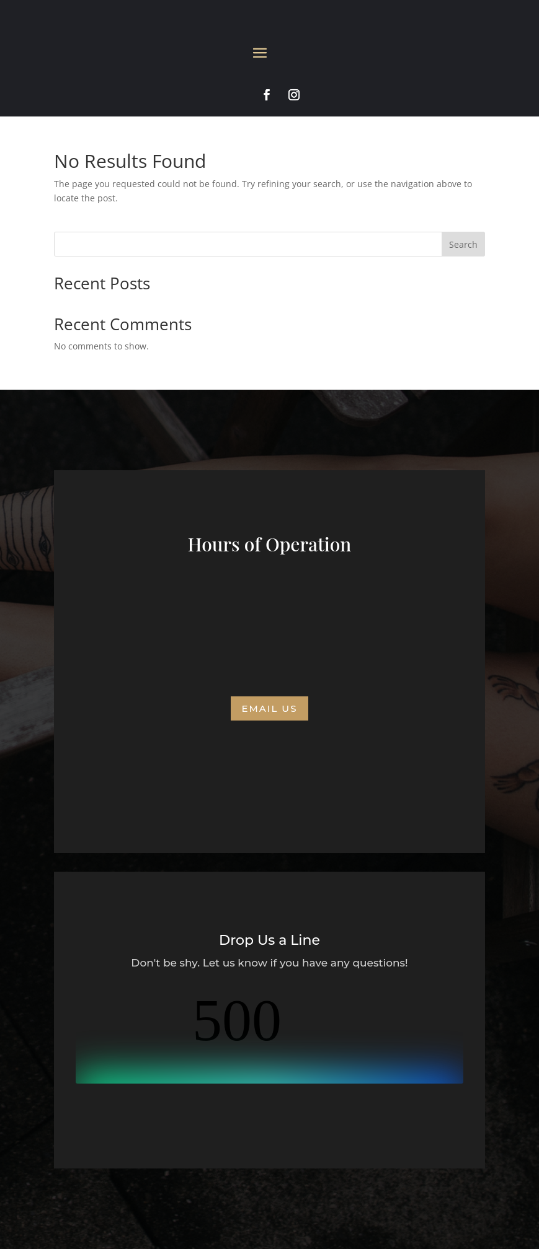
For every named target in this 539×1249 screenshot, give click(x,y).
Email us (269, 708)
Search (463, 244)
